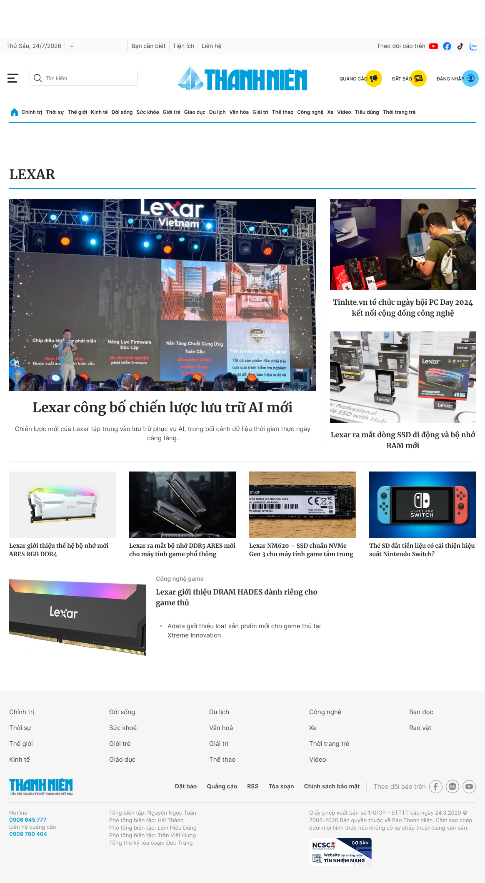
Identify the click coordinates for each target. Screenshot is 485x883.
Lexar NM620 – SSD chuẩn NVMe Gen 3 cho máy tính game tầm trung (301, 550)
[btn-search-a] (38, 78)
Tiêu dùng (367, 112)
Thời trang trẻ (399, 112)
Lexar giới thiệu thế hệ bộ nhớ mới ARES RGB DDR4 (59, 550)
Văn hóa (239, 112)
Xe (330, 112)
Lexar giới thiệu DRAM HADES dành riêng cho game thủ (237, 597)
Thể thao (283, 112)
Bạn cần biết (148, 46)
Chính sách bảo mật (332, 786)
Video (344, 112)
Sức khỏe (147, 112)
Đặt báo (186, 786)
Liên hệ (212, 46)
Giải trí (260, 112)
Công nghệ (310, 112)
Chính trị (32, 112)
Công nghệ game (180, 578)
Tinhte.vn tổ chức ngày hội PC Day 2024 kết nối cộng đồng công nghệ (403, 308)
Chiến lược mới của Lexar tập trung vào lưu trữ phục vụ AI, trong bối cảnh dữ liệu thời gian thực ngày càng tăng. (162, 433)
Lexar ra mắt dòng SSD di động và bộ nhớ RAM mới (403, 440)
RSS (252, 786)
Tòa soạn (281, 786)
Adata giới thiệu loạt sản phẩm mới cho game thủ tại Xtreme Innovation (244, 630)
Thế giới (77, 112)
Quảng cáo (222, 786)
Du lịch (217, 112)
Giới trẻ (171, 112)
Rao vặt (420, 728)
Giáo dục (195, 112)
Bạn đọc (421, 712)
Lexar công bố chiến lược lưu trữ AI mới (162, 407)
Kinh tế (99, 112)
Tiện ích (184, 46)
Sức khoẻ (123, 728)
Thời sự (55, 112)
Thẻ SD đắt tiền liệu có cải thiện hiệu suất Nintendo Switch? (422, 550)
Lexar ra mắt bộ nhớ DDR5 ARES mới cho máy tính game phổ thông (182, 550)
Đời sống (122, 112)
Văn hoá (221, 728)
